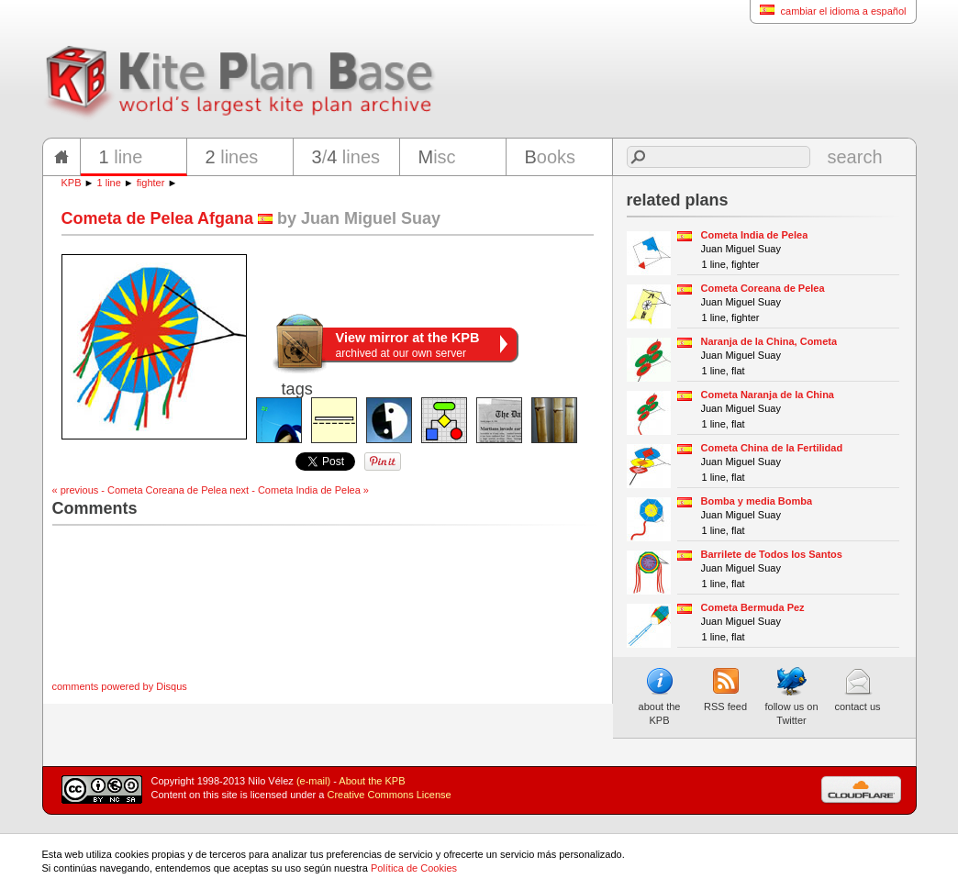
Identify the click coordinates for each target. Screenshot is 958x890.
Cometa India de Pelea (754, 234)
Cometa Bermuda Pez (753, 607)
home (61, 157)
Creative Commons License (389, 794)
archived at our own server (408, 345)
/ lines (346, 157)
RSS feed (725, 689)
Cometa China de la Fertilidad (772, 447)
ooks (550, 157)
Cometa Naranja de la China (768, 394)
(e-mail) (313, 780)
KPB (71, 182)
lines (232, 157)
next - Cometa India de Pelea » (299, 489)
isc (437, 157)
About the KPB (372, 780)
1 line (109, 182)
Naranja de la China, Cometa (769, 341)
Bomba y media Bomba (757, 500)
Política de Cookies (414, 867)
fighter (151, 182)
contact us (857, 689)
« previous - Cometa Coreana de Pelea (140, 489)
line (121, 157)
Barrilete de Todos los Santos (771, 554)
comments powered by (119, 686)
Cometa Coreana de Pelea (763, 288)
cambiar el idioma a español (828, 11)
